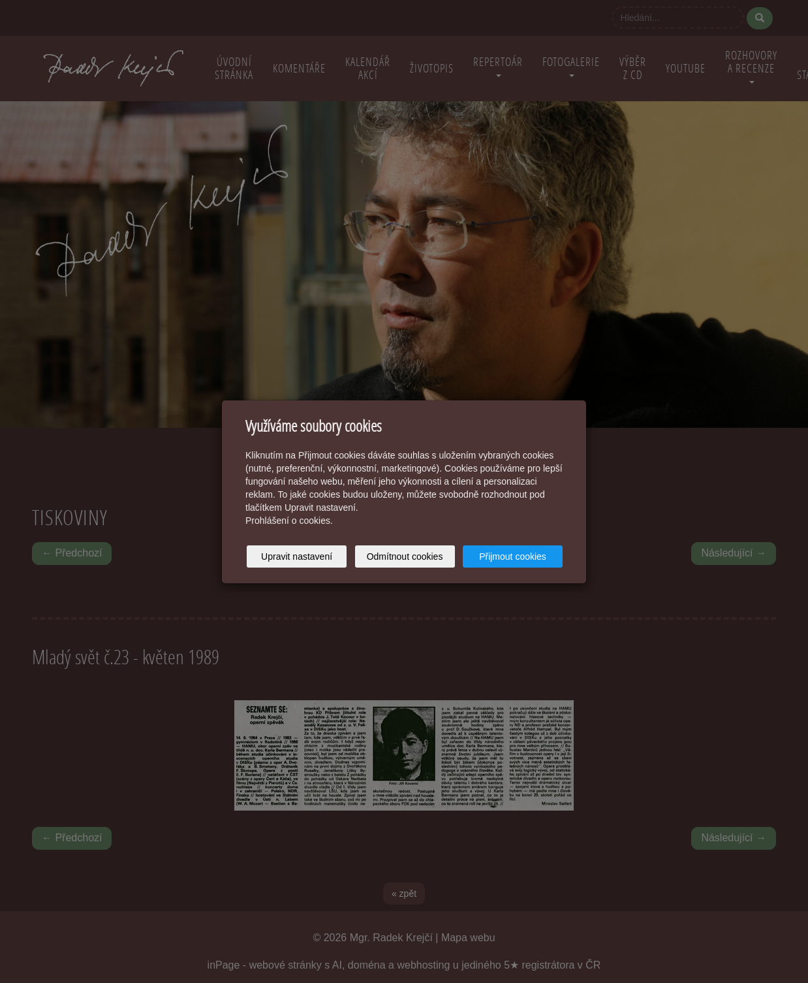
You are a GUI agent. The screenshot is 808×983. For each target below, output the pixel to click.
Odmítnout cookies (405, 556)
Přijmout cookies (512, 556)
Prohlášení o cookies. (289, 520)
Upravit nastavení (296, 556)
